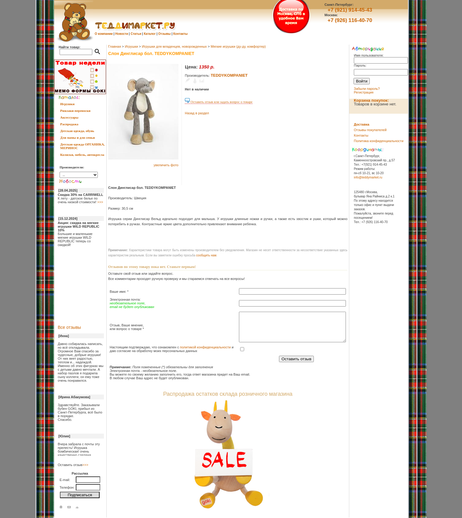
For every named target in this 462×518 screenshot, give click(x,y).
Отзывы (164, 33)
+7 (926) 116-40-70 (350, 20)
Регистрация (363, 92)
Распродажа (69, 124)
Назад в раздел (197, 113)
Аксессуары (69, 117)
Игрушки (67, 104)
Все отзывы (69, 327)
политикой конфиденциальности (205, 347)
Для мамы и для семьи (77, 137)
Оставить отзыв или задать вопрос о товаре (218, 102)
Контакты (180, 33)
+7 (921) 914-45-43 (350, 10)
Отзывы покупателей (370, 130)
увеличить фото (166, 165)
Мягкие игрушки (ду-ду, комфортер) (238, 46)
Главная (114, 46)
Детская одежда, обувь (77, 131)
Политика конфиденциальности (378, 141)
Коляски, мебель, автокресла (82, 154)
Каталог (150, 33)
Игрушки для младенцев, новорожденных (174, 46)
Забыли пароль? (367, 88)
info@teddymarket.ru (368, 177)
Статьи (135, 33)
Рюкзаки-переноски (75, 110)
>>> (100, 202)
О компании (104, 33)
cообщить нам (206, 255)
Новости (121, 33)
